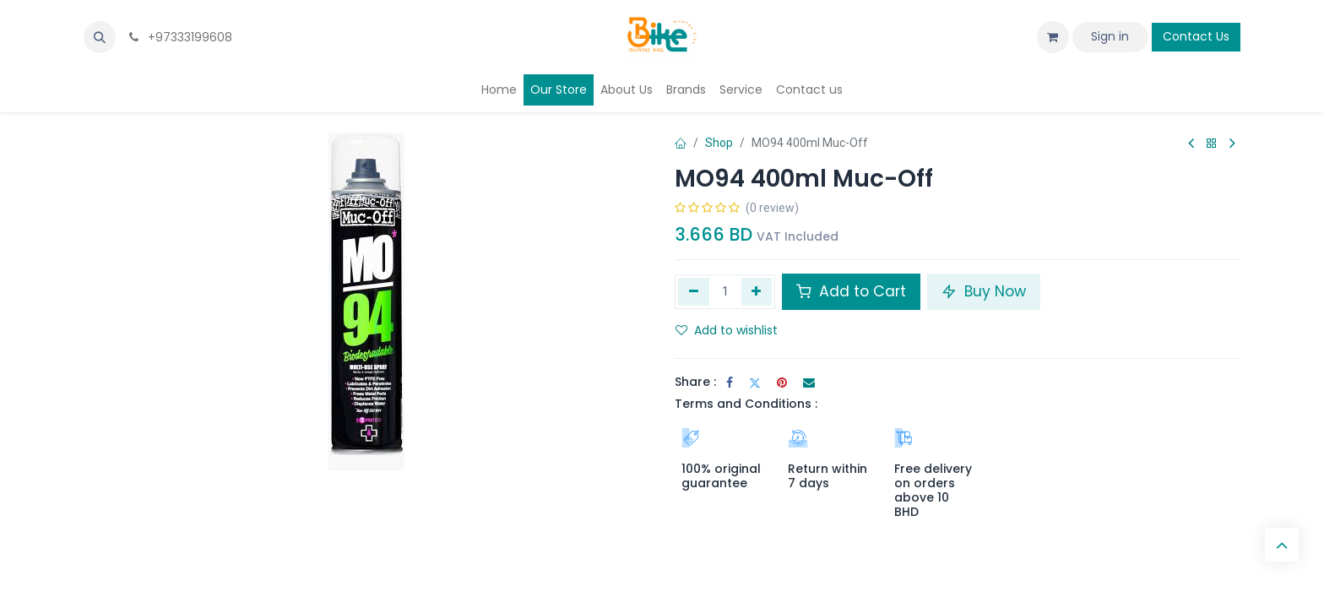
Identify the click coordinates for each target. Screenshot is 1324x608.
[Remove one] (693, 291)
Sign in (1110, 36)
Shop (719, 142)
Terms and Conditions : (746, 403)
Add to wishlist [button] (727, 330)
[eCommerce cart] (1053, 37)
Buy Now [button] (983, 291)
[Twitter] (755, 382)
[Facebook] (729, 382)
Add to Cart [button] (851, 291)
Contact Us (1196, 36)
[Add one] (757, 291)
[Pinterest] (782, 382)
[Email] (809, 382)
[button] (100, 37)
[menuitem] (499, 90)
